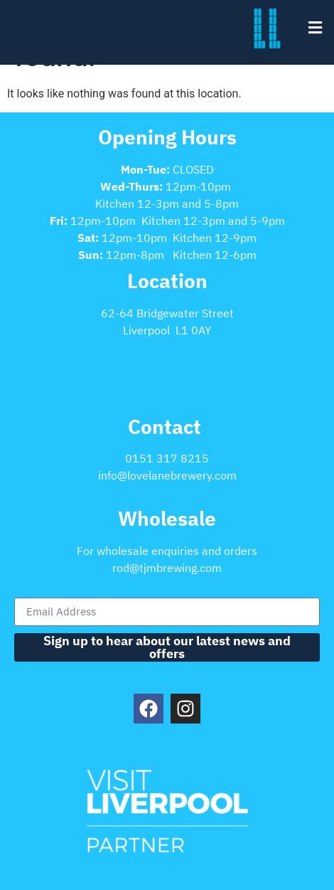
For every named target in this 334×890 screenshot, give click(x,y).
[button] (315, 27)
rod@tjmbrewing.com (167, 568)
